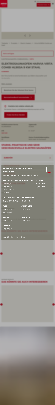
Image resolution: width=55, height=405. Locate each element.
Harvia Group (20, 237)
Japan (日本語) (8, 237)
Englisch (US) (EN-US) (10, 201)
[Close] (49, 169)
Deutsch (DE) (40, 184)
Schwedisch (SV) (8, 190)
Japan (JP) (7, 212)
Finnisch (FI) (7, 184)
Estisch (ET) (7, 193)
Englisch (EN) (7, 187)
